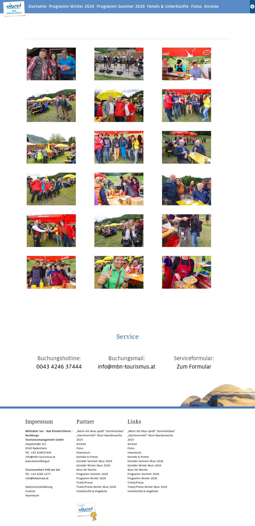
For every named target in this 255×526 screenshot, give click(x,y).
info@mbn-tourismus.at (126, 367)
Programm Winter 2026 (71, 6)
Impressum (32, 495)
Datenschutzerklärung (38, 486)
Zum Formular (194, 367)
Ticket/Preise (84, 482)
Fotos (196, 6)
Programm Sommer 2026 (121, 6)
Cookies (30, 491)
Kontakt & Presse (87, 456)
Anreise (211, 6)
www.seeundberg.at (37, 461)
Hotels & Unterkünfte (168, 6)
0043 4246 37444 (59, 367)
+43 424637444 (41, 452)
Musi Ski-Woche (86, 469)
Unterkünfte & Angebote (91, 491)
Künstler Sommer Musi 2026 (94, 461)
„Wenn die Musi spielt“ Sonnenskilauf (99, 431)
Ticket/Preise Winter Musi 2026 (96, 486)
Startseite (37, 6)
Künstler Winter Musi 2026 (93, 465)
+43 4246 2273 (40, 474)
